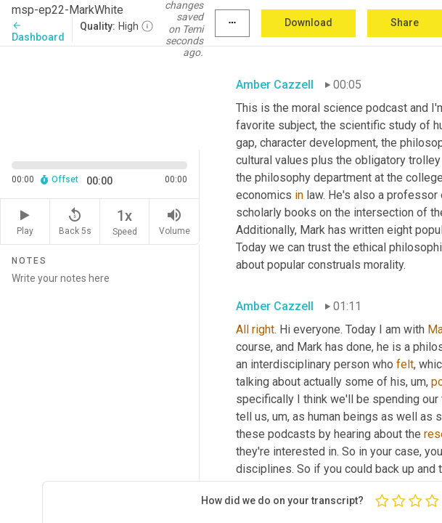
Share (404, 22)
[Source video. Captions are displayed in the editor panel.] (100, 96)
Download (308, 22)
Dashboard (38, 31)
